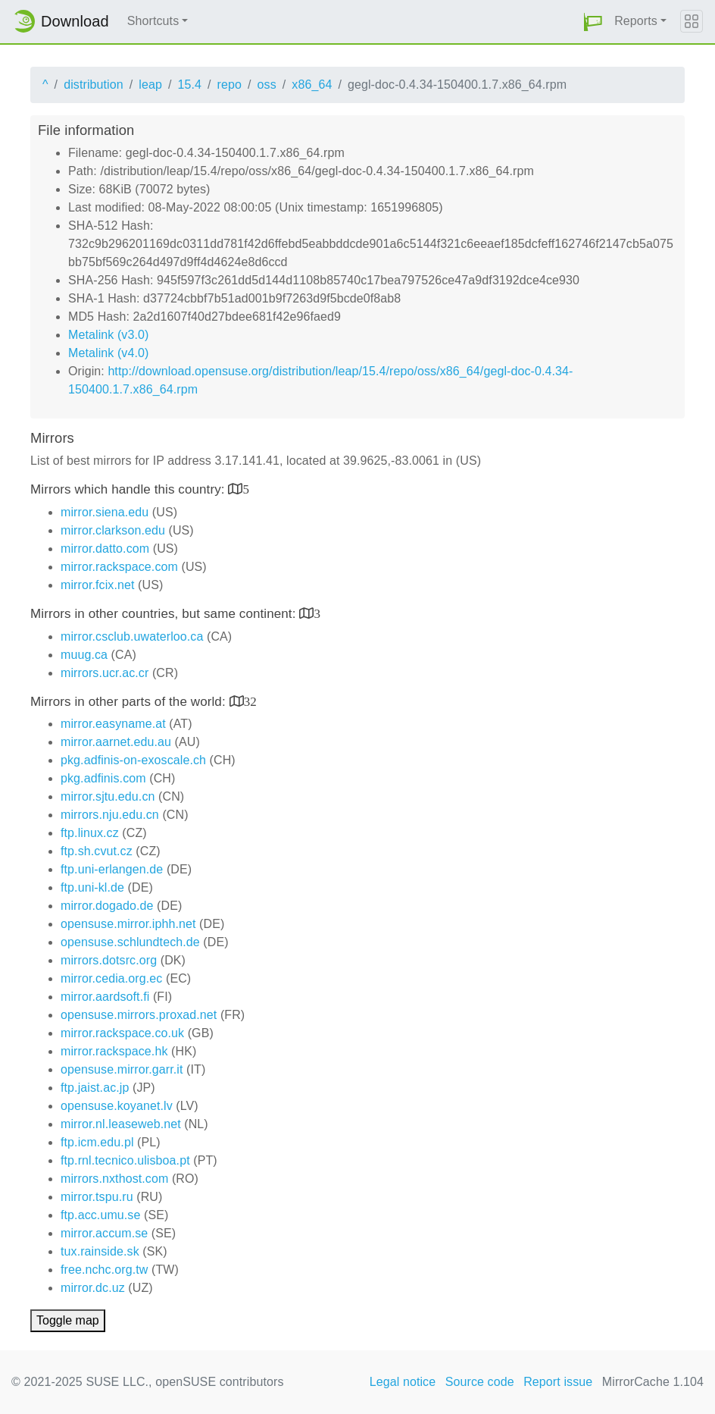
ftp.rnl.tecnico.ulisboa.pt (125, 1160)
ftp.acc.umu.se (100, 1215)
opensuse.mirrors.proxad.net (139, 1014)
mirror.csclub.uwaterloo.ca (132, 636)
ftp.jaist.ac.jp (95, 1087)
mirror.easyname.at (113, 723)
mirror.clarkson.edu (113, 530)
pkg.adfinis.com (103, 778)
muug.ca (84, 654)
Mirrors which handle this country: (129, 489)
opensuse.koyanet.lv (117, 1105)
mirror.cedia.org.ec (111, 978)
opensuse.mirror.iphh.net (128, 923)
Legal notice (403, 1381)
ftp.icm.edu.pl (97, 1142)
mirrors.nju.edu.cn (110, 814)
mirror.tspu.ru (97, 1196)
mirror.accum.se (104, 1233)
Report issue (557, 1381)
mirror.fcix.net (98, 584)
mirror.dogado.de (107, 905)
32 (250, 700)
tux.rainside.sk (100, 1251)
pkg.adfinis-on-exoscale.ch (133, 760)
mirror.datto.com (105, 548)
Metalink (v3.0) (108, 334)
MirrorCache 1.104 (653, 1381)
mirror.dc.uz (93, 1287)
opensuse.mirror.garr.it (122, 1069)
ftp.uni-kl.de (92, 887)
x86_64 (312, 84)
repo (229, 84)
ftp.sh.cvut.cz (97, 851)
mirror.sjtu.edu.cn (108, 796)
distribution (93, 84)
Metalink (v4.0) (108, 352)
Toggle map (67, 1320)
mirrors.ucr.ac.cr (104, 672)
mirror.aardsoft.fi (105, 996)
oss (267, 84)
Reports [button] (635, 20)
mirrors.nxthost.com (114, 1178)
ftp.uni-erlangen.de (112, 869)
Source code (479, 1381)
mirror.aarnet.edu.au (116, 741)
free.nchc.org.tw (104, 1269)
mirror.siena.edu (104, 512)
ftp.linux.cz (90, 832)
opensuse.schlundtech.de (130, 942)
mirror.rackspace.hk (114, 1051)
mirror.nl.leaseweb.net (121, 1124)
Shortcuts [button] (153, 20)
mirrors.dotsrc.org (109, 960)
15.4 (189, 84)
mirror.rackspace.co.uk (122, 1033)
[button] (593, 21)
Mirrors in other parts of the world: (129, 701)
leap (150, 84)
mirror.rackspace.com (119, 566)
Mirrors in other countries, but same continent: (164, 614)
